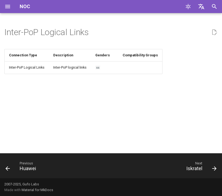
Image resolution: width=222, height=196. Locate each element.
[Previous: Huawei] (22, 167)
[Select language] (201, 6)
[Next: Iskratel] (200, 167)
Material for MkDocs (37, 190)
